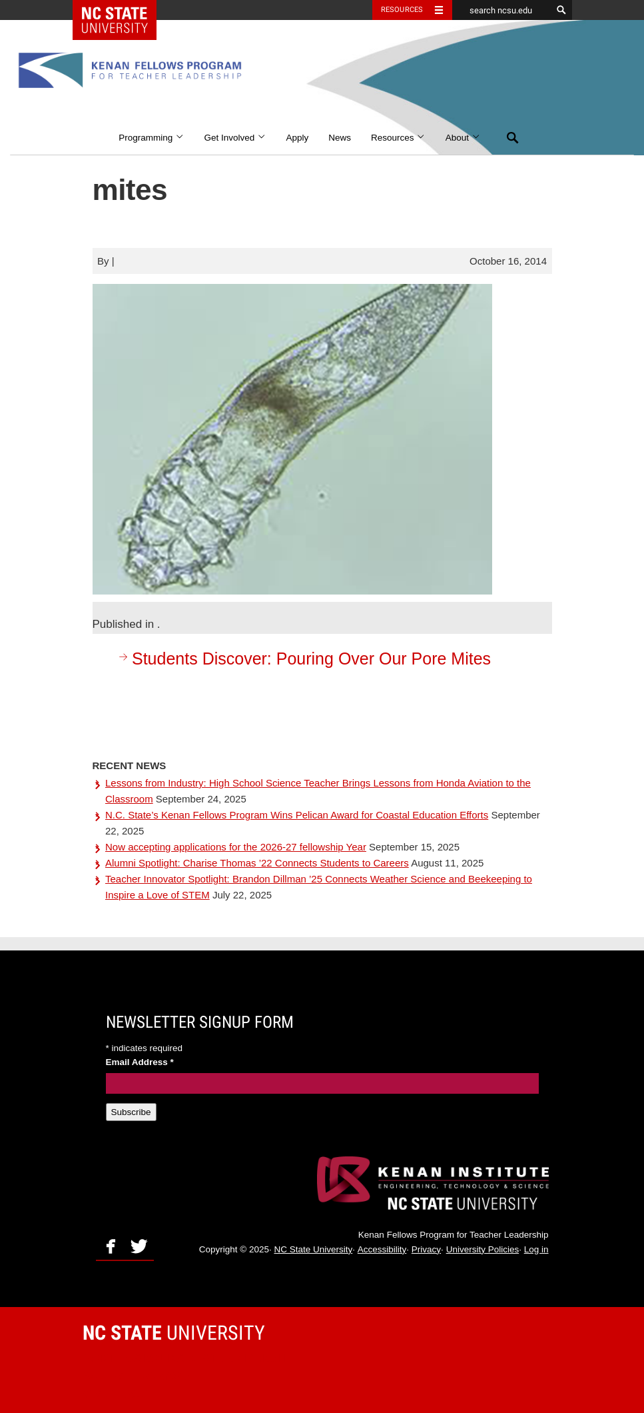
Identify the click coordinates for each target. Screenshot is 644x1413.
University (174, 1332)
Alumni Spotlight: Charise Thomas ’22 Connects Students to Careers (257, 862)
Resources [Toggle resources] (402, 9)
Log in (536, 1249)
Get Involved (235, 138)
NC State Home (123, 10)
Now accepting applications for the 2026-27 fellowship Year (235, 846)
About (463, 138)
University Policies (482, 1249)
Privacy (426, 1249)
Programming (151, 138)
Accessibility (382, 1249)
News (339, 138)
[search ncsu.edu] (502, 10)
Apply (297, 138)
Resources (398, 138)
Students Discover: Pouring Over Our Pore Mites (303, 658)
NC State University (313, 1249)
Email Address (140, 1062)
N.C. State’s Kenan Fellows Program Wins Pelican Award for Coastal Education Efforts (296, 814)
